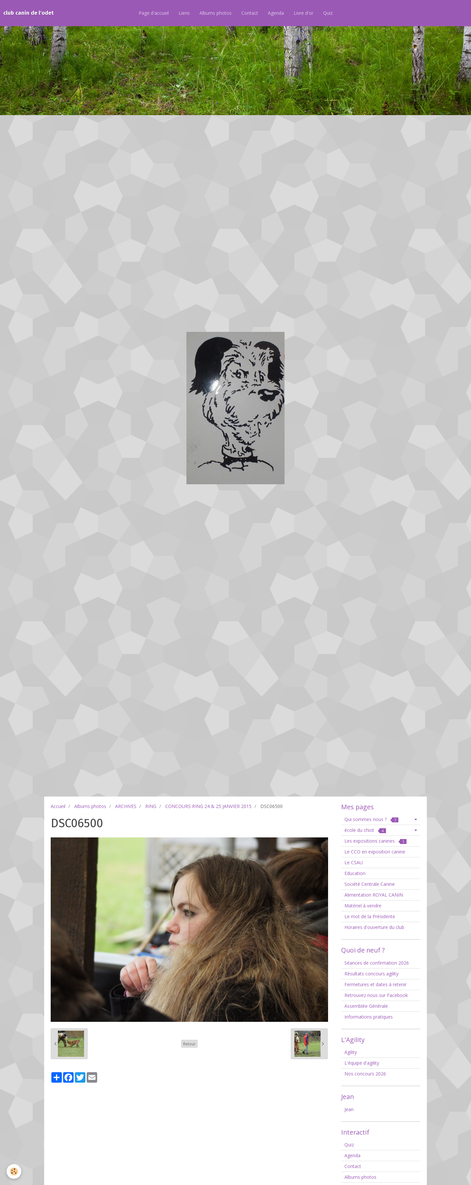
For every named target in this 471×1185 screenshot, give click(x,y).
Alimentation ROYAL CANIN (373, 895)
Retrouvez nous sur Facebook (376, 995)
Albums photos (216, 13)
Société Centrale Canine (369, 884)
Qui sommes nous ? (371, 819)
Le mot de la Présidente (369, 916)
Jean (349, 1109)
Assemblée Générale (366, 1006)
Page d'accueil (154, 13)
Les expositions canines (375, 841)
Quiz (328, 13)
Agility (350, 1052)
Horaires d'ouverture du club (374, 927)
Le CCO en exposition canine (374, 852)
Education (354, 873)
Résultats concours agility (371, 973)
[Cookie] (14, 1171)
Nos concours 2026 (365, 1074)
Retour (189, 1043)
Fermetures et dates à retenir (375, 984)
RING (150, 806)
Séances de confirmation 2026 (376, 963)
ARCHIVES (125, 806)
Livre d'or (303, 13)
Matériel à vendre (362, 905)
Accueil (58, 806)
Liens (184, 13)
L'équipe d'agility (361, 1063)
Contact (249, 13)
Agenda (276, 13)
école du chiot (365, 830)
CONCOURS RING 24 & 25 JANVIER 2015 (208, 806)
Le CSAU (353, 862)
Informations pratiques (368, 1017)
